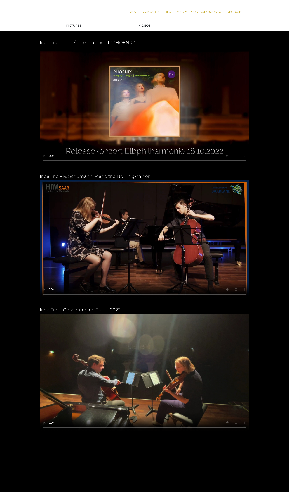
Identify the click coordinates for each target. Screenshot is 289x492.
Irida (168, 11)
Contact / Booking (206, 11)
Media (182, 11)
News (133, 11)
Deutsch (234, 11)
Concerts (151, 11)
